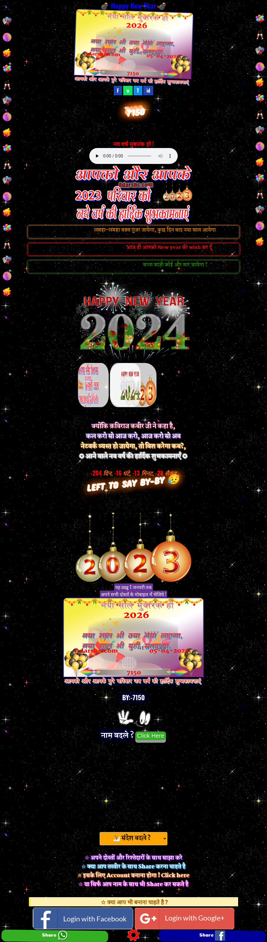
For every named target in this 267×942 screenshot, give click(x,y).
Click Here (150, 735)
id (148, 90)
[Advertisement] (133, 785)
